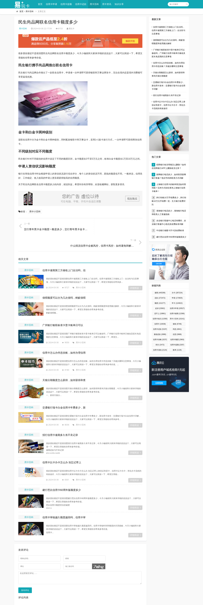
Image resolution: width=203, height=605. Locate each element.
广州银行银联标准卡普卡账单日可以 (62, 309)
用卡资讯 (107, 4)
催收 (177, 324)
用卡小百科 (35, 211)
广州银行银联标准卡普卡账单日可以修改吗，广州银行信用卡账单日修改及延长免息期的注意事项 (168, 53)
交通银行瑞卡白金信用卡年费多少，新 (64, 391)
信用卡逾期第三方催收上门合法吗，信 (64, 254)
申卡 (177, 303)
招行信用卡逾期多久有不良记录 (60, 418)
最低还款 (160, 334)
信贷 (177, 334)
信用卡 (160, 324)
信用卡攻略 (160, 340)
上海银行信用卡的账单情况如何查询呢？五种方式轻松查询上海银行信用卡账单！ (169, 187)
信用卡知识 (160, 319)
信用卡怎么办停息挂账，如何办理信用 (64, 336)
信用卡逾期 (177, 314)
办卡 (177, 293)
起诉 (160, 308)
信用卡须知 (160, 350)
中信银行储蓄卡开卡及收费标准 (170, 230)
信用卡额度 (177, 340)
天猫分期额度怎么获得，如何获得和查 (64, 363)
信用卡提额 (67, 4)
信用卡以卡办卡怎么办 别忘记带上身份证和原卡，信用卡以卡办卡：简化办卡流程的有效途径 (168, 105)
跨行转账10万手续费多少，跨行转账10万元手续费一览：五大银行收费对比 (169, 201)
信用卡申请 (52, 4)
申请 (177, 298)
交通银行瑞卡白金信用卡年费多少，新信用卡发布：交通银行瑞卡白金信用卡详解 (168, 85)
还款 (160, 298)
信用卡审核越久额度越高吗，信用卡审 (64, 501)
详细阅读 (135, 272)
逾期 (160, 293)
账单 (177, 350)
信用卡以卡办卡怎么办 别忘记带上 (61, 446)
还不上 (160, 314)
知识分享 (120, 4)
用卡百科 (95, 4)
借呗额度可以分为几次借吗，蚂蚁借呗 (64, 281)
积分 (160, 345)
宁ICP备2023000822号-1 (149, 601)
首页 (41, 4)
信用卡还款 (81, 4)
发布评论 (25, 576)
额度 (160, 303)
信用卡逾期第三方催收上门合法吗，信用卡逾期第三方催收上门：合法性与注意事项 (168, 30)
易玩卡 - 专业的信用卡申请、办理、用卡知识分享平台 (64, 601)
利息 (177, 329)
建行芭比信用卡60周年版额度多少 (61, 473)
